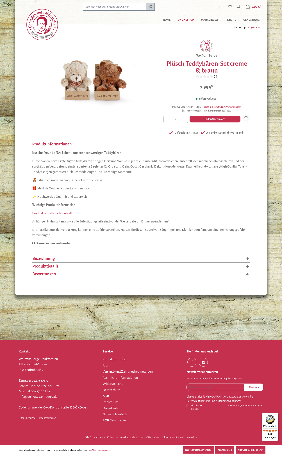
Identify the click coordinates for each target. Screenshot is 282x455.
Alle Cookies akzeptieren (250, 450)
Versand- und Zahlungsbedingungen (128, 371)
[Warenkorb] (253, 7)
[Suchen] (150, 7)
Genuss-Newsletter (116, 414)
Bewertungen (141, 274)
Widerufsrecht (112, 384)
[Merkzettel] (230, 7)
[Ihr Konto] (238, 7)
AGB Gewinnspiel (115, 420)
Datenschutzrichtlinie (198, 401)
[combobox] (114, 7)
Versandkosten (133, 437)
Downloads (110, 408)
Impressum (110, 402)
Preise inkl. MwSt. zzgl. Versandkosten (222, 107)
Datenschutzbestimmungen (215, 405)
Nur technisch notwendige (198, 450)
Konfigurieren (225, 450)
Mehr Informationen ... (102, 450)
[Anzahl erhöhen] (184, 119)
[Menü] (276, 415)
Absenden (254, 387)
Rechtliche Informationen (120, 377)
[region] (94, 78)
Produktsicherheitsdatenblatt (52, 213)
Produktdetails (141, 266)
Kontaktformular (46, 418)
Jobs (106, 365)
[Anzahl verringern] (167, 119)
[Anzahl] (176, 119)
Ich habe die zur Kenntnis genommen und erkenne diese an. (226, 407)
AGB (106, 396)
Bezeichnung (141, 258)
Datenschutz (111, 390)
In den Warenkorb (215, 119)
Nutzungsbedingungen (228, 401)
